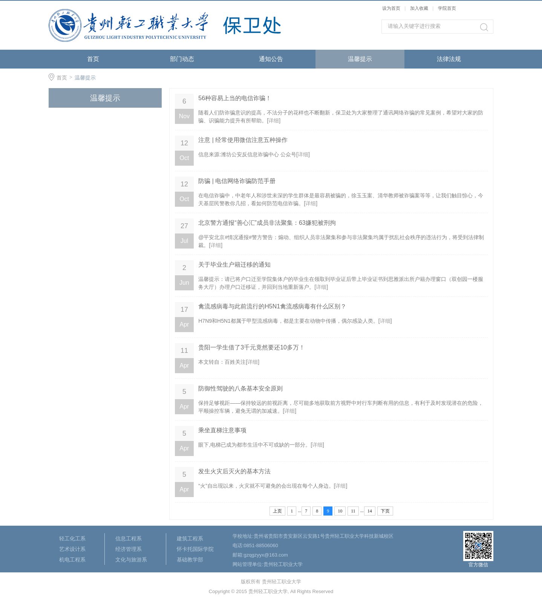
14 (369, 511)
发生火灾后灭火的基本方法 (234, 471)
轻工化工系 (72, 538)
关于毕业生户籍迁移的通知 (234, 264)
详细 (273, 120)
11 (353, 511)
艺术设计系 (72, 549)
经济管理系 (128, 549)
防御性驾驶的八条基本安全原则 (240, 388)
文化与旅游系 (131, 560)
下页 (385, 511)
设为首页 (391, 8)
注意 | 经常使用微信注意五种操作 (243, 140)
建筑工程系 (190, 538)
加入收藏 (419, 8)
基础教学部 (190, 560)
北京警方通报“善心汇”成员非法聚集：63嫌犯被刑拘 (266, 223)
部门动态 (182, 59)
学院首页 (447, 8)
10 (340, 511)
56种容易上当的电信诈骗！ (234, 98)
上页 (277, 511)
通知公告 (271, 59)
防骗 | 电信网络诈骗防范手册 (237, 181)
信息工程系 (128, 538)
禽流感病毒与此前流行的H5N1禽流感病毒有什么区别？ (272, 306)
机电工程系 (72, 560)
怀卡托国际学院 (195, 549)
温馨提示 (360, 59)
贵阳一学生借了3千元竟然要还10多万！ (251, 347)
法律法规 (449, 59)
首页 (93, 59)
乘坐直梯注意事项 (222, 430)
